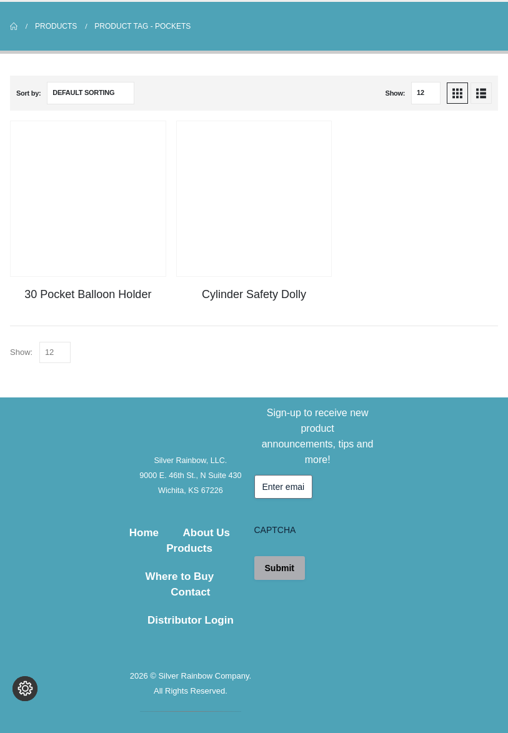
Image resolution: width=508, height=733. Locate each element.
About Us (206, 533)
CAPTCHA (275, 530)
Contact (190, 592)
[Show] (426, 93)
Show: (396, 93)
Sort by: (28, 93)
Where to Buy (180, 576)
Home (144, 533)
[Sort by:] (90, 93)
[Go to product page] (88, 198)
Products (189, 548)
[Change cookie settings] (24, 708)
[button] (457, 93)
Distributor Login (190, 620)
